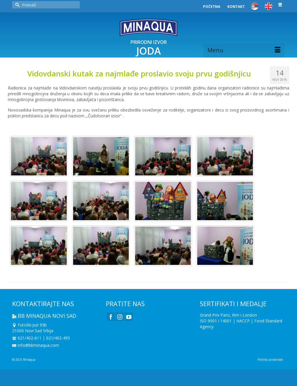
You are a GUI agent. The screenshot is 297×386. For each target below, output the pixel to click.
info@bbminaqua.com (35, 345)
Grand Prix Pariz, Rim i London (228, 315)
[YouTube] (129, 316)
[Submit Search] (16, 4)
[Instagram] (120, 316)
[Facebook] (111, 316)
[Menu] (244, 50)
